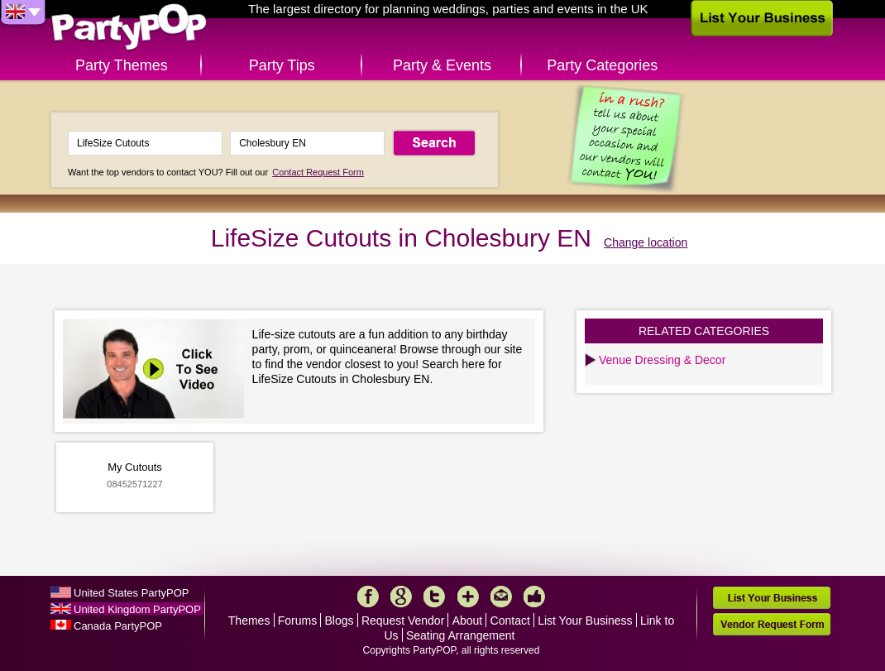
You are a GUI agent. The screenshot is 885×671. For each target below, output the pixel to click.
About (467, 620)
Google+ (401, 596)
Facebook (368, 596)
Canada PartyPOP (118, 626)
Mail (501, 596)
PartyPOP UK (129, 27)
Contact (510, 620)
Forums (297, 620)
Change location (645, 242)
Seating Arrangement (460, 635)
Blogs (339, 620)
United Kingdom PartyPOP (137, 609)
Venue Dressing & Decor (662, 360)
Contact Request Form (318, 172)
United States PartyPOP (131, 593)
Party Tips (282, 65)
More (468, 596)
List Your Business (585, 620)
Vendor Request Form (771, 624)
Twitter (434, 596)
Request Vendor (402, 620)
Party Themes (121, 65)
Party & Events (442, 65)
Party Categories (602, 65)
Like (534, 596)
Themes (249, 620)
